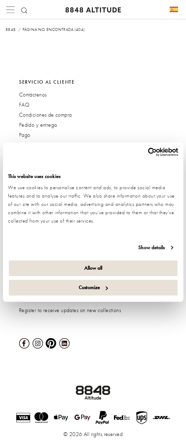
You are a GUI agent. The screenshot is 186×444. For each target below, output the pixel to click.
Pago (24, 135)
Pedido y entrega (38, 124)
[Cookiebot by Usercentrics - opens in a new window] (147, 152)
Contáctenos (33, 94)
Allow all (93, 268)
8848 (11, 29)
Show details (151, 247)
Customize (93, 287)
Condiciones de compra (45, 114)
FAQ (24, 104)
